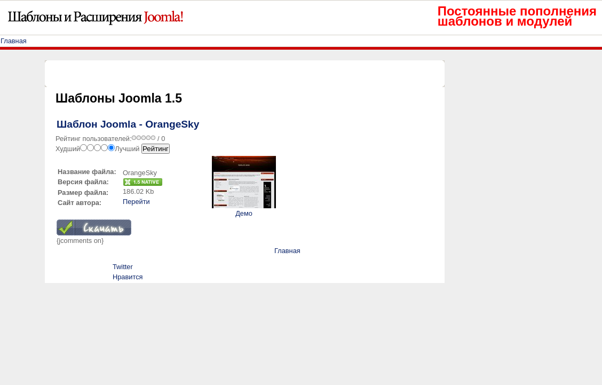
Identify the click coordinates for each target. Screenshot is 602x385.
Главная (14, 41)
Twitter (123, 267)
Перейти (136, 202)
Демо (243, 213)
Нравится (127, 277)
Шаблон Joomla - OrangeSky (128, 124)
